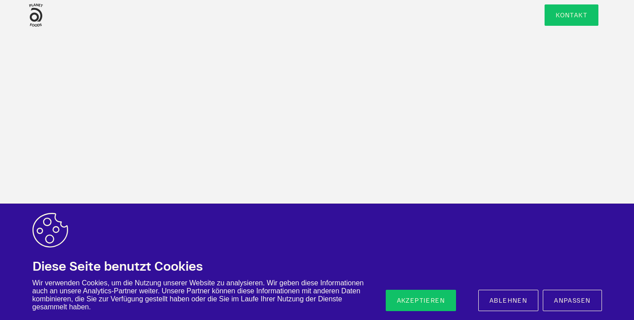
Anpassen (572, 300)
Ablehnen (508, 300)
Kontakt (571, 15)
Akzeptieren (421, 300)
